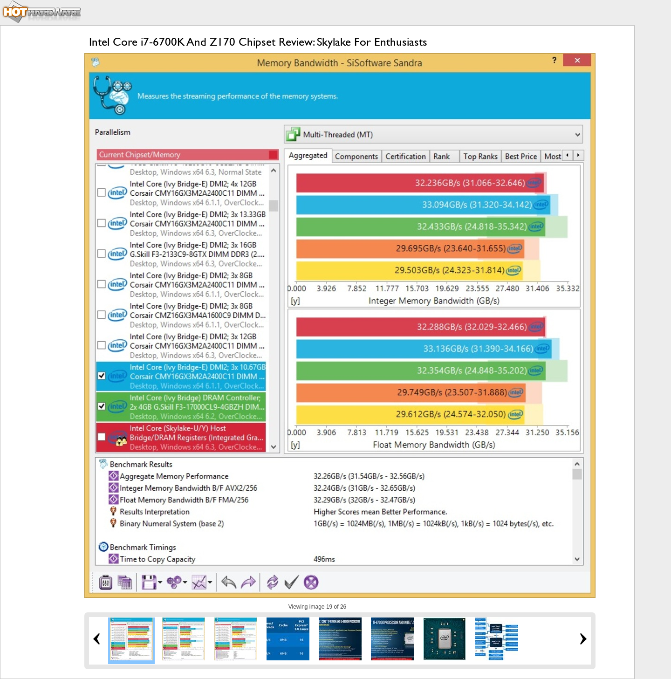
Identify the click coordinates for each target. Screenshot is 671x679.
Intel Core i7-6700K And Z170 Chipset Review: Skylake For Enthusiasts (258, 41)
